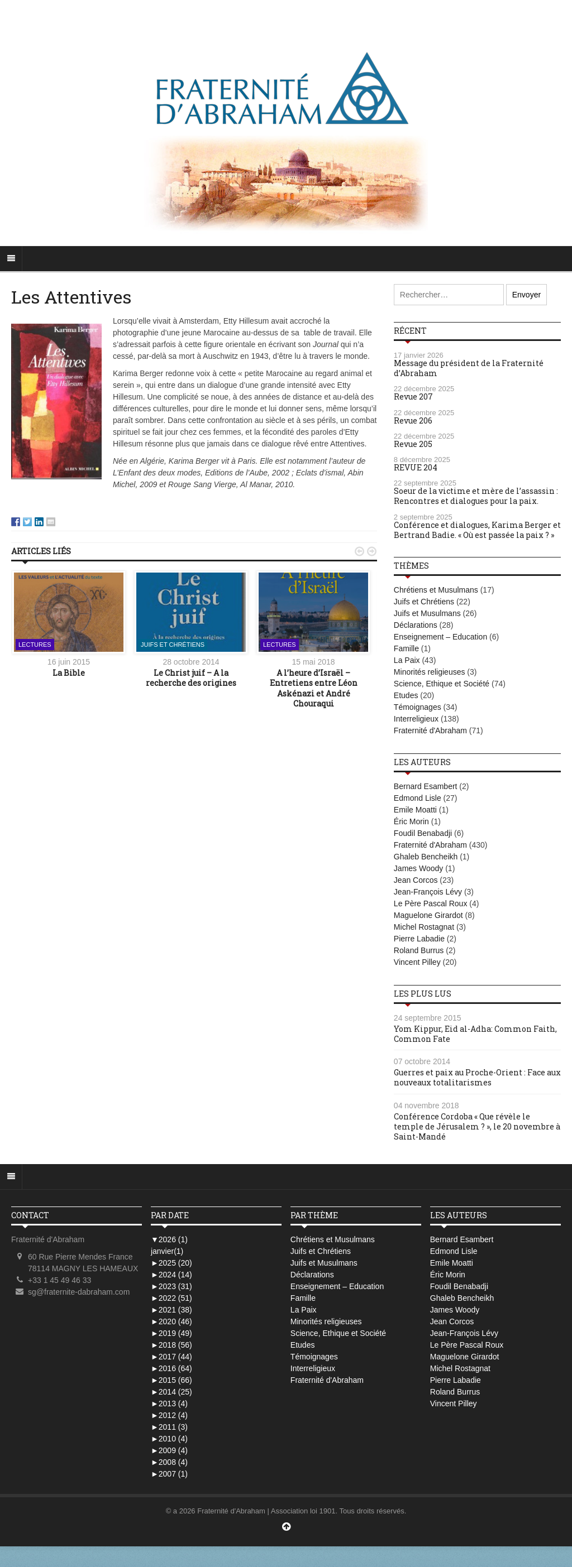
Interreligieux (416, 718)
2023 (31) (171, 1286)
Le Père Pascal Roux (431, 903)
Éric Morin (411, 821)
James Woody (418, 868)
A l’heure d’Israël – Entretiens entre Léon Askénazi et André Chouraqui (314, 688)
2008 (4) (169, 1462)
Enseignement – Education (440, 636)
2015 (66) (171, 1380)
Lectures (34, 644)
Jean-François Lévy (428, 891)
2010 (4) (169, 1438)
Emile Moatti (415, 809)
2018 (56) (171, 1344)
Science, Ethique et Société (441, 683)
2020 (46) (171, 1321)
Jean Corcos (416, 880)
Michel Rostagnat (424, 926)
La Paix (407, 660)
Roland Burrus (419, 950)
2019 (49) (171, 1333)
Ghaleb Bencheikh (425, 856)
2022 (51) (171, 1298)
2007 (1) (169, 1473)
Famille (406, 648)
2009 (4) (169, 1450)
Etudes (406, 695)
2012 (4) (169, 1415)
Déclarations (415, 625)
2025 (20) (171, 1262)
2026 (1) (169, 1239)
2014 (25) (171, 1391)
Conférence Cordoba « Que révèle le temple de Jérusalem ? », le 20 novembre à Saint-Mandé (477, 1126)
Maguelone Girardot (428, 915)
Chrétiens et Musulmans (436, 589)
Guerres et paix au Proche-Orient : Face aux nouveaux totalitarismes (477, 1077)
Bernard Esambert (425, 786)
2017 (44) (171, 1356)
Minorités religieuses (429, 671)
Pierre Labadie (419, 938)
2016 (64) (171, 1368)
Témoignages (417, 707)
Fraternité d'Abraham (430, 730)
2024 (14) (171, 1274)
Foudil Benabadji (423, 833)
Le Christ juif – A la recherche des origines (191, 677)
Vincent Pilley (417, 962)
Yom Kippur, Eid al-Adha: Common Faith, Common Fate (475, 1033)
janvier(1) (167, 1251)
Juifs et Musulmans (427, 613)
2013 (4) (169, 1403)
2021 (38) (171, 1309)
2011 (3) (169, 1426)
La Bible (69, 672)
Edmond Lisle (417, 798)
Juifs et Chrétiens (172, 644)
